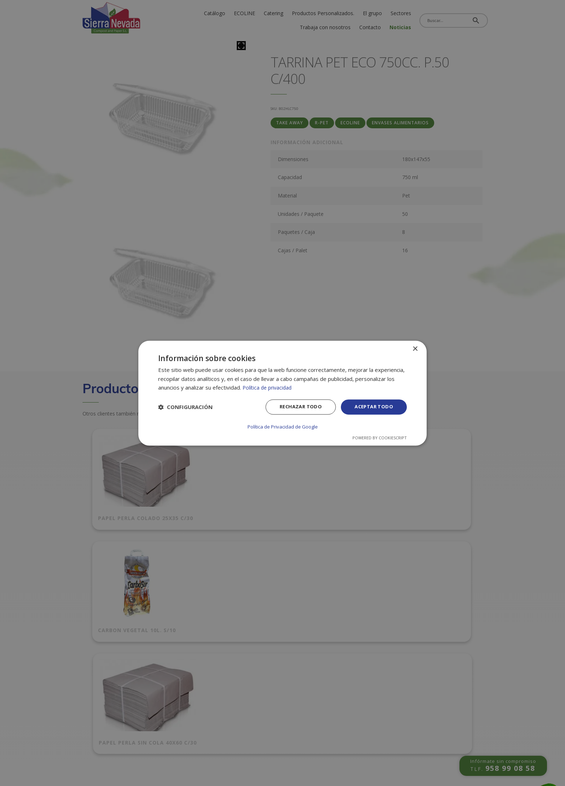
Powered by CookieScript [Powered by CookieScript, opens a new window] (379, 437)
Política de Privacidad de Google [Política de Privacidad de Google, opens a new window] (282, 426)
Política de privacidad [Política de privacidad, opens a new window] (269, 388)
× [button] (415, 349)
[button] (185, 408)
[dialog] (282, 393)
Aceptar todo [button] (372, 407)
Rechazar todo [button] (296, 407)
